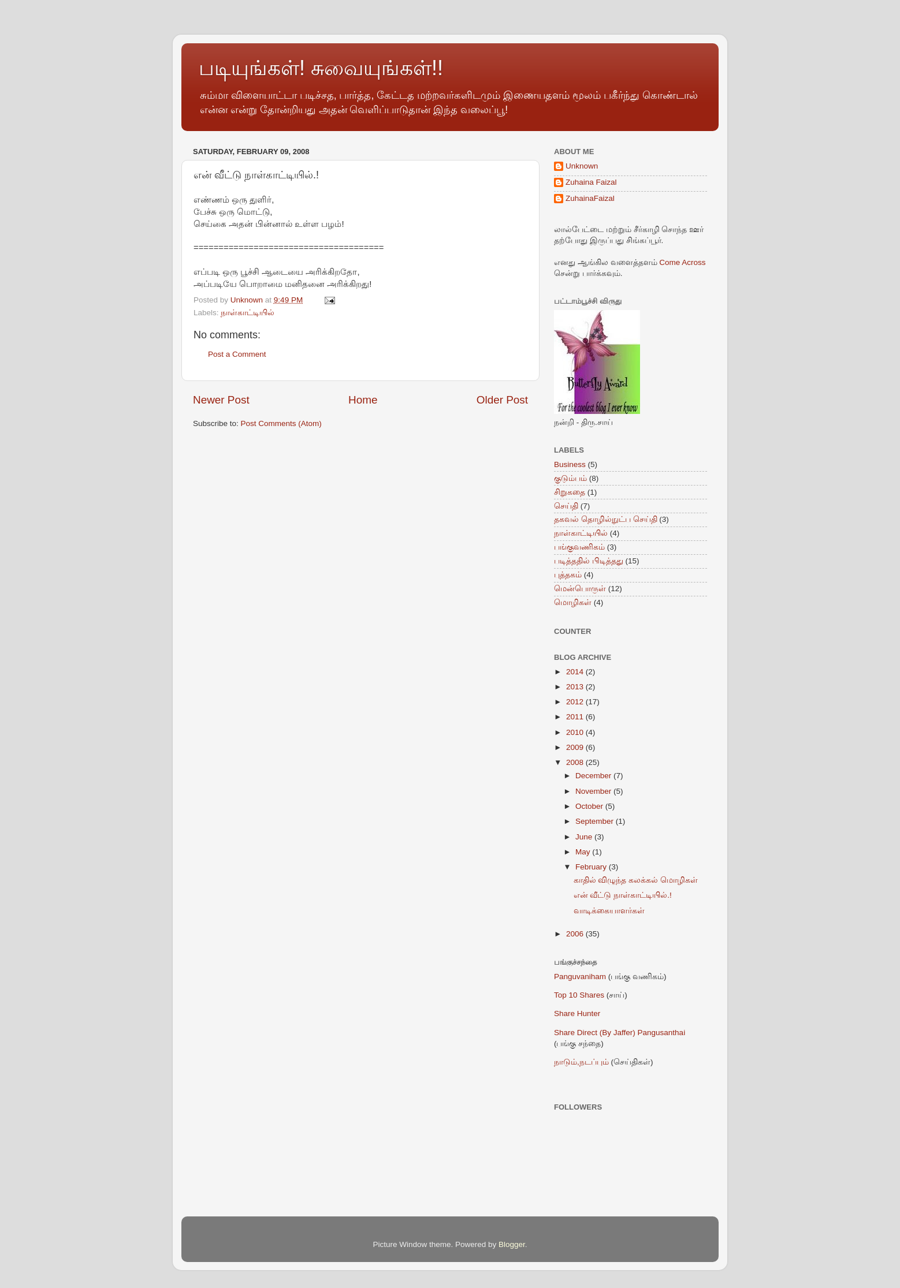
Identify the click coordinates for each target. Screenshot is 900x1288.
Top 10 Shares (579, 995)
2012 (576, 701)
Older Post (502, 400)
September (595, 821)
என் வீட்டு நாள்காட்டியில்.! (623, 895)
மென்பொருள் (580, 588)
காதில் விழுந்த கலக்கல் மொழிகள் (636, 880)
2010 (576, 732)
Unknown (582, 166)
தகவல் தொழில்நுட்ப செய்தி (605, 519)
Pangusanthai (662, 1032)
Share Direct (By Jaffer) (594, 1032)
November (594, 791)
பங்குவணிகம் (579, 547)
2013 (576, 686)
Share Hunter (577, 1013)
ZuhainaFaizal (590, 198)
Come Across (682, 262)
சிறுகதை (569, 492)
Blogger (512, 1244)
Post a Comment (237, 354)
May (583, 852)
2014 (576, 671)
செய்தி (566, 506)
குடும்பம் (570, 478)
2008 (576, 762)
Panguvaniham (580, 976)
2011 (576, 716)
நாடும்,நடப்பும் (581, 1062)
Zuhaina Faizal (591, 182)
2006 (576, 933)
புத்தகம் (568, 574)
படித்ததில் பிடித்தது (588, 561)
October (590, 806)
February (592, 867)
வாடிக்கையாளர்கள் (609, 910)
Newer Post (221, 400)
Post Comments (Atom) (281, 423)
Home (362, 400)
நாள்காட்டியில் (247, 312)
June (584, 836)
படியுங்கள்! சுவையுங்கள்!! (321, 68)
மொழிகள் (573, 602)
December (594, 775)
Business (570, 464)
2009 (576, 747)
